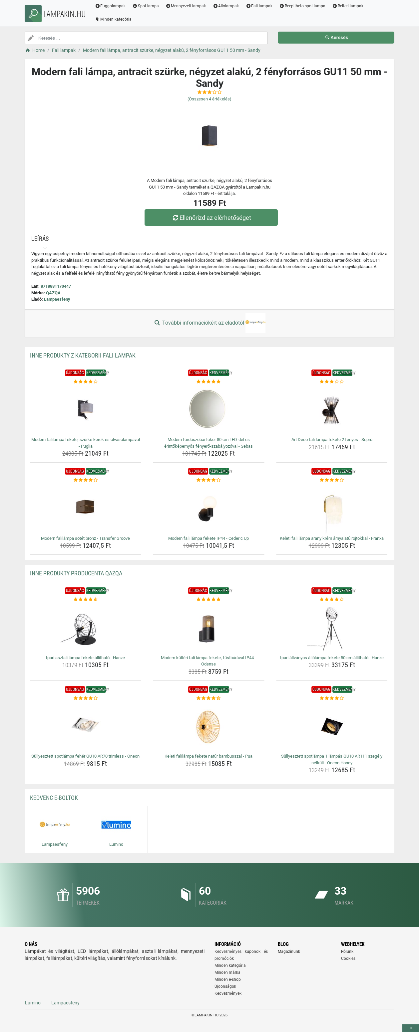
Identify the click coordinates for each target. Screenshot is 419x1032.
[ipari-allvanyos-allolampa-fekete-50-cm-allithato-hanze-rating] (331, 599)
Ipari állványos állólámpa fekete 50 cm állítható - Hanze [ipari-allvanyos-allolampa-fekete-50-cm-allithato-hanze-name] (332, 657)
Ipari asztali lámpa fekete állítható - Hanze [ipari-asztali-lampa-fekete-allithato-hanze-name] (85, 657)
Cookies (348, 958)
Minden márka (227, 972)
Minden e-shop (227, 979)
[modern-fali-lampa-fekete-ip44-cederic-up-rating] (208, 480)
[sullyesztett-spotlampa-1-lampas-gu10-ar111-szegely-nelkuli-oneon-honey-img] (331, 726)
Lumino (33, 1002)
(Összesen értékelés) (209, 98)
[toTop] (410, 1028)
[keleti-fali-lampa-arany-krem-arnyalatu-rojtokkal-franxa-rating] (331, 480)
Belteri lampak (348, 6)
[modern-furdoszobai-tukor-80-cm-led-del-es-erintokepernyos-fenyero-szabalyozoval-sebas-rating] (208, 381)
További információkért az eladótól (209, 323)
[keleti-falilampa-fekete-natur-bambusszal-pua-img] (208, 726)
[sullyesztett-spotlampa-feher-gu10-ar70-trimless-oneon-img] (85, 726)
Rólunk (347, 951)
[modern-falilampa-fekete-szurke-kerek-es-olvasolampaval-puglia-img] (85, 410)
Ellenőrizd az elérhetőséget (211, 217)
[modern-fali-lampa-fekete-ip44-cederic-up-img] (208, 508)
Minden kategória (113, 19)
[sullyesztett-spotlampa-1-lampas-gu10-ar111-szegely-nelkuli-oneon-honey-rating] (331, 698)
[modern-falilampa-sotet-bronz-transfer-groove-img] (85, 508)
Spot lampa (146, 6)
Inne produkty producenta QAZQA (76, 573)
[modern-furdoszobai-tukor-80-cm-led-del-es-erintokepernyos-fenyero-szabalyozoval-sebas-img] (208, 410)
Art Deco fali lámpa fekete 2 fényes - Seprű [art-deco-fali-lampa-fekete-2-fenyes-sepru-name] (331, 439)
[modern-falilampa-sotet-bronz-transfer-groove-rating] (85, 480)
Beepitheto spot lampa (302, 6)
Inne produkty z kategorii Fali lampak (83, 355)
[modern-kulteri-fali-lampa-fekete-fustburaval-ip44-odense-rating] (208, 599)
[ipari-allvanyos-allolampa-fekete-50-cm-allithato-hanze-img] (331, 628)
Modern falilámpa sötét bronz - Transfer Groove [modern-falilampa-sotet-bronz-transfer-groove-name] (85, 538)
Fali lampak (259, 6)
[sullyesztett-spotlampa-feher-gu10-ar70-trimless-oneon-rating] (85, 698)
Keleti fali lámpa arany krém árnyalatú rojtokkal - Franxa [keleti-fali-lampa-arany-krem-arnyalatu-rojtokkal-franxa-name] (332, 538)
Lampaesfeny (57, 299)
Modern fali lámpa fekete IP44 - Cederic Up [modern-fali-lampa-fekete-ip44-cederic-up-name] (208, 538)
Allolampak (226, 6)
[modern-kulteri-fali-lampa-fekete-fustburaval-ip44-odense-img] (208, 628)
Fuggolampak (110, 6)
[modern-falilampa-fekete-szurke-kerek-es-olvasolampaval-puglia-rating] (85, 381)
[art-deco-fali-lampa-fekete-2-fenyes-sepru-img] (331, 410)
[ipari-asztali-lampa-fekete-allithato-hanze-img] (85, 628)
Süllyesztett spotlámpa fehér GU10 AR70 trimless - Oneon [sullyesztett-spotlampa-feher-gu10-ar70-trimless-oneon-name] (85, 756)
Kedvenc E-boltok (54, 797)
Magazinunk (289, 951)
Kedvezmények (227, 993)
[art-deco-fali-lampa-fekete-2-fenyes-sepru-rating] (331, 381)
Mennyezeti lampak (186, 6)
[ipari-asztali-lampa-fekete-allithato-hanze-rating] (85, 599)
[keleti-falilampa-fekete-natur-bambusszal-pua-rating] (208, 698)
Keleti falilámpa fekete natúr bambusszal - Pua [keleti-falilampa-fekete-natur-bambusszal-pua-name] (208, 756)
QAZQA (53, 292)
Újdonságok (225, 986)
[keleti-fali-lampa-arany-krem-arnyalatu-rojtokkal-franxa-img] (331, 508)
